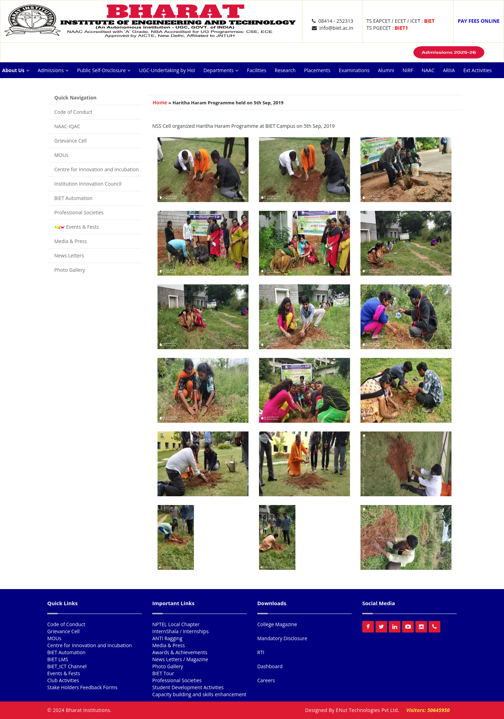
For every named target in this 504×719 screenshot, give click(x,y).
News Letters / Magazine (180, 659)
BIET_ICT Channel (66, 666)
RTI (260, 652)
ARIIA (449, 70)
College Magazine (277, 624)
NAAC (427, 70)
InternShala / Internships (180, 631)
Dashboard (269, 666)
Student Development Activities (188, 687)
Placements (317, 70)
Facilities (256, 70)
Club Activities (63, 680)
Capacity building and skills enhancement (199, 694)
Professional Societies (79, 212)
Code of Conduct (73, 112)
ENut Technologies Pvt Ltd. (367, 710)
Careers (59, 86)
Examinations (354, 70)
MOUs (61, 155)
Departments (220, 70)
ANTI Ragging (167, 638)
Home (160, 102)
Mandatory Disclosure (282, 638)
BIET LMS (57, 659)
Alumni (386, 70)
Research (285, 70)
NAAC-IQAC (67, 126)
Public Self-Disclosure (104, 70)
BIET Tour (163, 673)
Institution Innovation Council (87, 183)
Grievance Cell (70, 140)
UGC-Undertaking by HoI (167, 70)
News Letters (69, 255)
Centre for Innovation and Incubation (96, 169)
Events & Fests (76, 226)
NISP (7, 86)
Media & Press (70, 241)
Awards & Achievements (179, 652)
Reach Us (31, 86)
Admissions (53, 70)
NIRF (407, 70)
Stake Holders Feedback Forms (82, 687)
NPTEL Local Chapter (176, 624)
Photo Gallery (69, 270)
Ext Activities (477, 70)
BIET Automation (73, 198)
